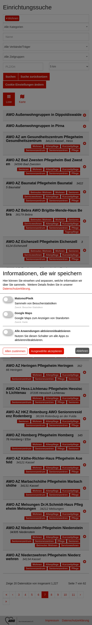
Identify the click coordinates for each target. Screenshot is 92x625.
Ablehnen (82, 351)
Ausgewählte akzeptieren (46, 351)
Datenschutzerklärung (16, 288)
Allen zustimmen (15, 351)
